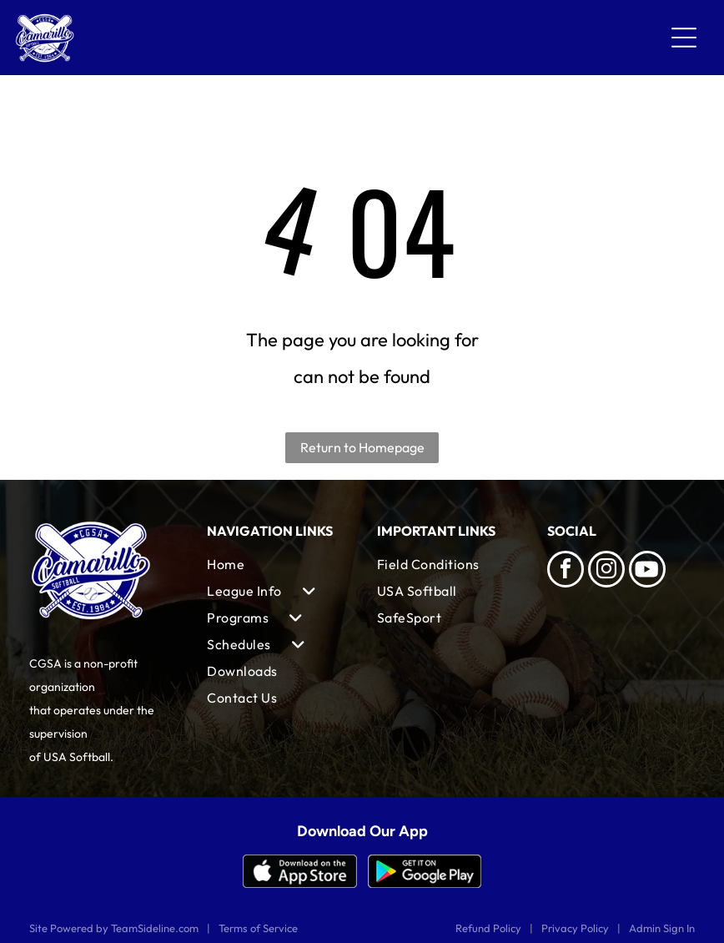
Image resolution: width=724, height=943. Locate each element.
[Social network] (647, 571)
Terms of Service (258, 928)
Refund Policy (488, 928)
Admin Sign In (662, 928)
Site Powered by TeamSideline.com (114, 928)
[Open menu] (683, 37)
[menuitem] (277, 564)
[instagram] (606, 571)
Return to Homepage (362, 447)
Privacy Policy (575, 928)
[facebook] (565, 571)
